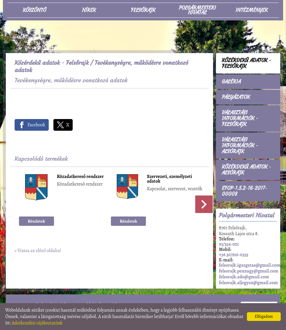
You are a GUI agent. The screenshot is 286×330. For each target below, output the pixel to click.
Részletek (36, 221)
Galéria (231, 81)
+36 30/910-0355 (233, 255)
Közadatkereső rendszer (80, 177)
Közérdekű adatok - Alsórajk (246, 170)
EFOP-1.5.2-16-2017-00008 (244, 191)
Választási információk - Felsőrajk (240, 118)
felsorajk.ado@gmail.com (244, 277)
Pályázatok (236, 97)
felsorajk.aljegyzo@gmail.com (248, 283)
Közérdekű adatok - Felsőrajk (52, 62)
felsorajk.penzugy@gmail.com (248, 271)
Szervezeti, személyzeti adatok (169, 179)
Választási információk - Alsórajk (240, 146)
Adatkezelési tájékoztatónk (37, 323)
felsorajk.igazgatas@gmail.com (249, 265)
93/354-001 (229, 244)
